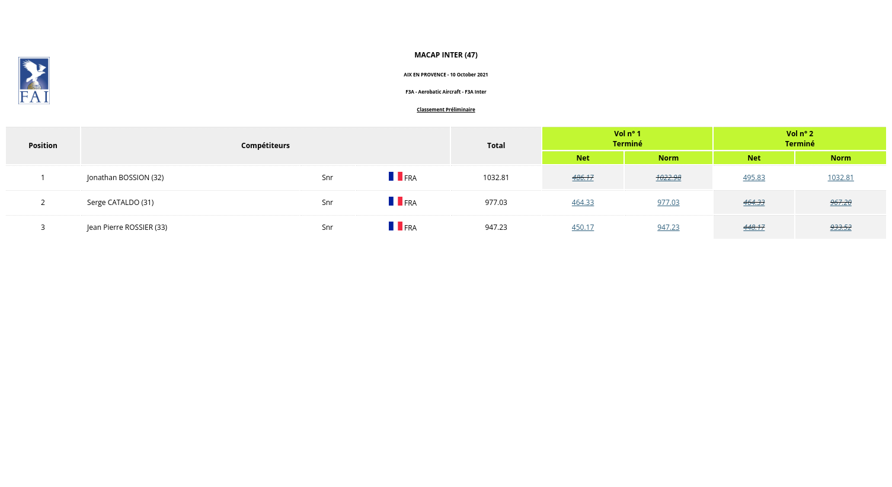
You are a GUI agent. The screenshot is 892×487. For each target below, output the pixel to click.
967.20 (841, 202)
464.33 (583, 202)
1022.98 (669, 177)
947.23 (668, 227)
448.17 (754, 227)
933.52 (841, 227)
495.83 (754, 177)
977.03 (668, 202)
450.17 (583, 227)
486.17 (583, 177)
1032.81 (841, 177)
